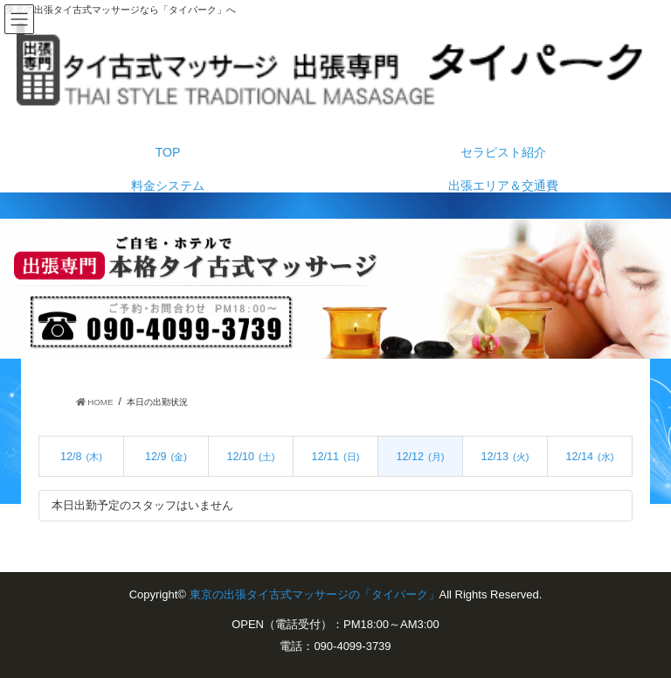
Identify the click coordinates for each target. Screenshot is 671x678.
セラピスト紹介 (503, 152)
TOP (168, 152)
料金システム (167, 185)
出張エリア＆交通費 (503, 185)
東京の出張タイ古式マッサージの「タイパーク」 (314, 594)
